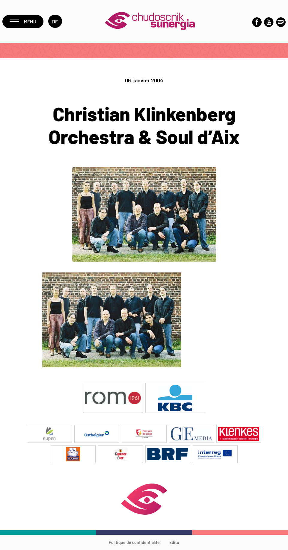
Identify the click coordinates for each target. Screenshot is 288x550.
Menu (23, 21)
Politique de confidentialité (134, 542)
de (55, 21)
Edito (174, 542)
